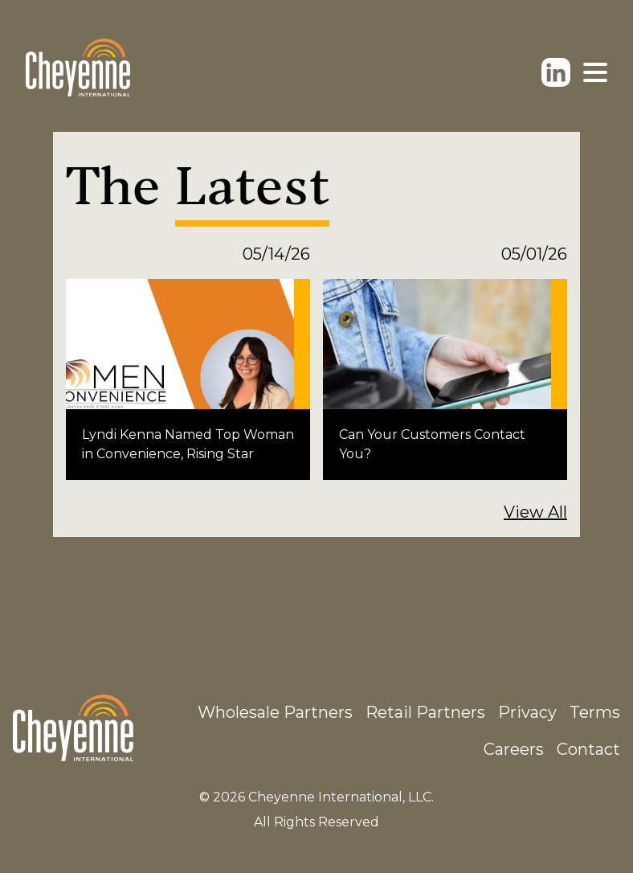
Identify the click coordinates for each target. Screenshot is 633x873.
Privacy (527, 712)
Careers (514, 749)
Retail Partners (425, 712)
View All (535, 512)
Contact (588, 749)
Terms (595, 712)
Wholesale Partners (275, 712)
